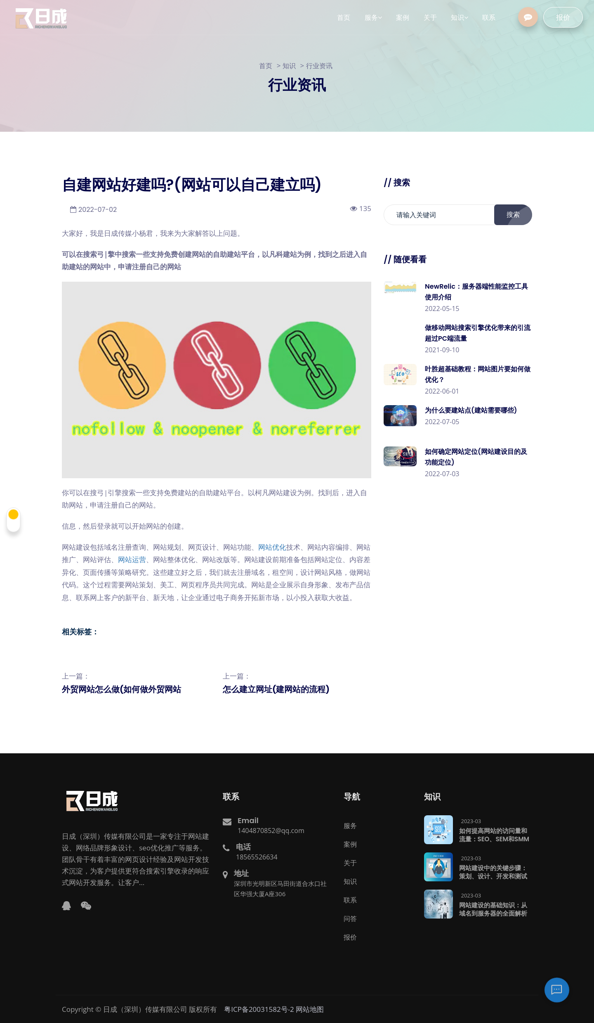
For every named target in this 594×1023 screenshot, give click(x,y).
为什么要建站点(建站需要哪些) (471, 410)
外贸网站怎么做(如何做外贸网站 (121, 689)
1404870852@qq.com (271, 830)
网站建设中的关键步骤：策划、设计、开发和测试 (493, 871)
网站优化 (272, 547)
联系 (350, 899)
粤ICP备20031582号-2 (259, 1009)
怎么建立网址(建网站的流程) (276, 689)
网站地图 (310, 1009)
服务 (350, 825)
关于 (350, 862)
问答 (350, 918)
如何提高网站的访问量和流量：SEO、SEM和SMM (494, 834)
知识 (289, 65)
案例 (350, 843)
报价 (568, 17)
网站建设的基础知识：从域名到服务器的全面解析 (493, 908)
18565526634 (257, 856)
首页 (265, 65)
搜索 (517, 214)
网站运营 (132, 559)
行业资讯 (319, 65)
